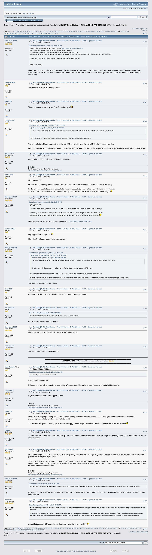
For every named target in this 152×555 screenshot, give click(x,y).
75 (30, 33)
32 (63, 31)
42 (84, 31)
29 (57, 31)
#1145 (145, 155)
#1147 (145, 198)
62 (128, 31)
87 (55, 33)
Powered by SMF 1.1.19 (63, 551)
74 (28, 33)
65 (9, 33)
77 (34, 33)
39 (78, 31)
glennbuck (9, 154)
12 (21, 31)
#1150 (145, 290)
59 (121, 31)
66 (11, 33)
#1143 (145, 102)
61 (126, 31)
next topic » (144, 29)
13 (23, 31)
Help (15, 20)
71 (22, 33)
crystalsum (9, 346)
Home (10, 20)
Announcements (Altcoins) (47, 25)
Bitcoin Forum (9, 25)
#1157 (145, 431)
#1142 (145, 83)
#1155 (145, 391)
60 (123, 31)
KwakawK (9, 175)
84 (49, 33)
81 (43, 33)
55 (112, 31)
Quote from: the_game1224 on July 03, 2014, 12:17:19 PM (47, 125)
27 (53, 31)
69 (17, 33)
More (40, 20)
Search (21, 20)
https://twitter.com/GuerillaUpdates (72, 48)
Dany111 (8, 101)
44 (89, 31)
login (24, 13)
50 (101, 31)
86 (53, 33)
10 (17, 31)
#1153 (145, 347)
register (30, 13)
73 (26, 33)
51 (104, 31)
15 (27, 31)
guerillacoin (10, 367)
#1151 (145, 309)
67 (13, 33)
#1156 (145, 412)
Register (34, 20)
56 (114, 31)
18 (34, 31)
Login (27, 20)
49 (99, 31)
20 (38, 31)
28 (55, 31)
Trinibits (8, 500)
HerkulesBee (10, 82)
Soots (7, 430)
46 (93, 31)
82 (45, 33)
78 (36, 33)
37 (74, 31)
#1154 (145, 368)
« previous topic (138, 29)
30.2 (29, 17)
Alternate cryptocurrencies (26, 25)
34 (67, 31)
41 (82, 31)
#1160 (145, 501)
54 (110, 31)
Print (144, 33)
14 (25, 31)
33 (65, 31)
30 (59, 31)
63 (5, 33)
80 (41, 33)
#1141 (145, 41)
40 (80, 31)
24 (46, 31)
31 (61, 31)
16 (29, 31)
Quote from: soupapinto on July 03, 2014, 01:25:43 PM (46, 253)
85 (51, 33)
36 (72, 31)
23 (44, 31)
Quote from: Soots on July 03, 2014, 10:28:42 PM (44, 483)
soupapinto (9, 120)
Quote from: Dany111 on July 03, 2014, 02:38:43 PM (45, 313)
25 (48, 31)
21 (40, 31)
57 (116, 31)
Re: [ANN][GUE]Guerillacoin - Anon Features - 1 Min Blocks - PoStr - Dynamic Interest (67, 41)
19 (36, 31)
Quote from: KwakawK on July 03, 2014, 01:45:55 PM (45, 202)
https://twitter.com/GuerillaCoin (80, 221)
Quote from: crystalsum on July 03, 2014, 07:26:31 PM (46, 372)
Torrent (34, 17)
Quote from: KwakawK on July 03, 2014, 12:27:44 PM (45, 45)
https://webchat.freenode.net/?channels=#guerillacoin (45, 171)
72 (24, 33)
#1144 (145, 121)
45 (91, 31)
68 (15, 33)
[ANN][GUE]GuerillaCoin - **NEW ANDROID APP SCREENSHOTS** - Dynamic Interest (93, 25)
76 (32, 33)
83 (47, 33)
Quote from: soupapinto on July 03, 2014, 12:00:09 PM (47, 128)
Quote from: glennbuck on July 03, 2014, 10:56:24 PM (45, 505)
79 (38, 33)
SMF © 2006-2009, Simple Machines (84, 551)
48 (97, 31)
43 (86, 31)
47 (95, 31)
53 (108, 31)
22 (42, 31)
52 (106, 31)
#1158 (145, 450)
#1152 (145, 328)
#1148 (145, 230)
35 (70, 31)
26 (50, 31)
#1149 (145, 248)
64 (7, 33)
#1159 (145, 479)
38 (76, 31)
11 (19, 31)
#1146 (145, 176)
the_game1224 (11, 41)
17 (31, 31)
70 (19, 33)
